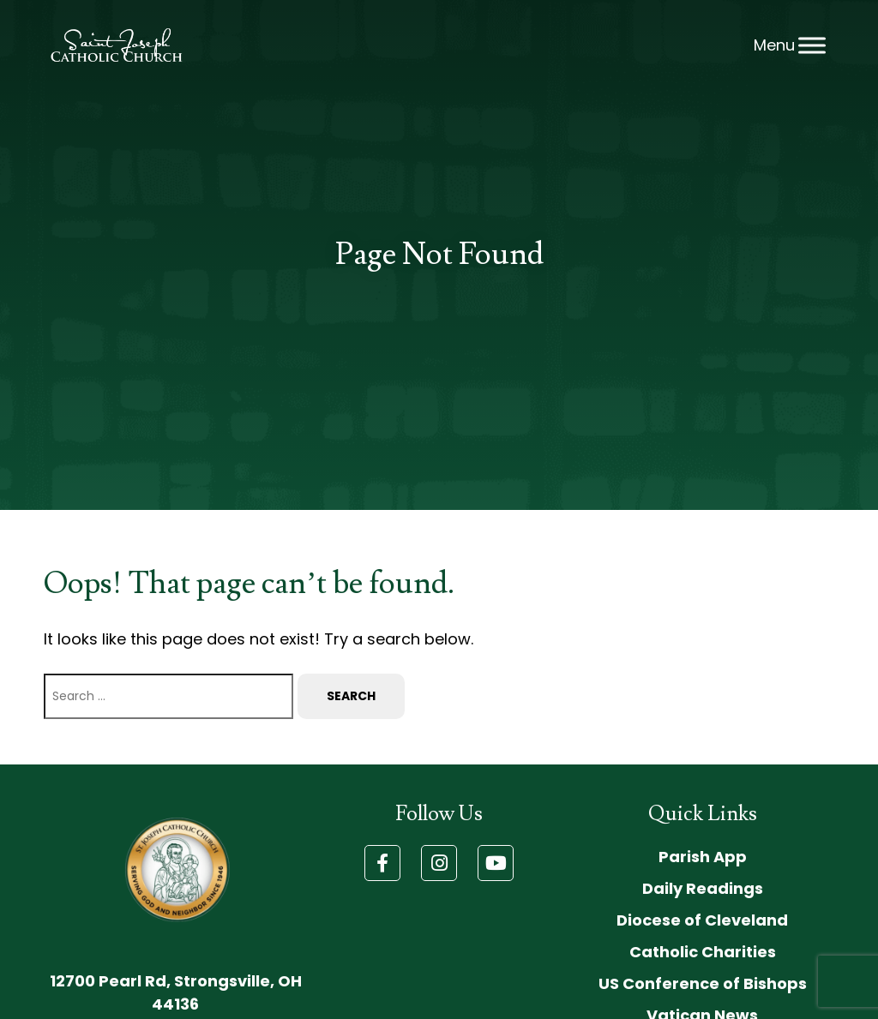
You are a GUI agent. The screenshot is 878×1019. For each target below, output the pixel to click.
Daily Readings (702, 888)
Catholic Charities (702, 951)
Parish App (702, 856)
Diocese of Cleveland (702, 920)
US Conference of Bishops (702, 983)
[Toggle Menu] (812, 45)
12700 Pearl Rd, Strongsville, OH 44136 (176, 992)
